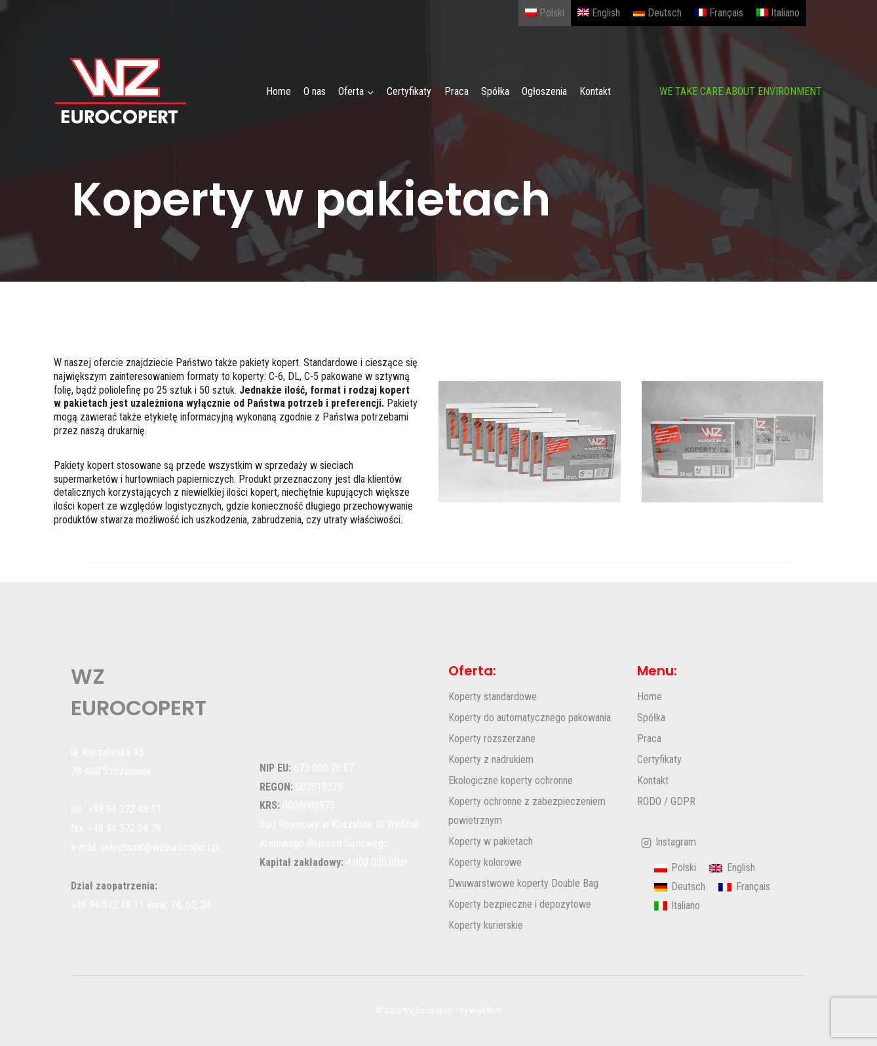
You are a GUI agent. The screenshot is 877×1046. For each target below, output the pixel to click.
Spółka (495, 91)
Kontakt (595, 91)
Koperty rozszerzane (492, 738)
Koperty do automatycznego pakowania (529, 717)
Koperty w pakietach (490, 841)
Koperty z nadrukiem (491, 759)
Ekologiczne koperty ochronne (510, 780)
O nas (314, 91)
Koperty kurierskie (485, 925)
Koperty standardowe (492, 696)
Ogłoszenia (544, 91)
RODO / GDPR (666, 801)
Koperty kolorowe (485, 862)
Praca (456, 91)
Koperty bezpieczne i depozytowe (519, 904)
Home (278, 91)
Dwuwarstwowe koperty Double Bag (523, 883)
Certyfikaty (409, 91)
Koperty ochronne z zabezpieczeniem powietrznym (527, 811)
